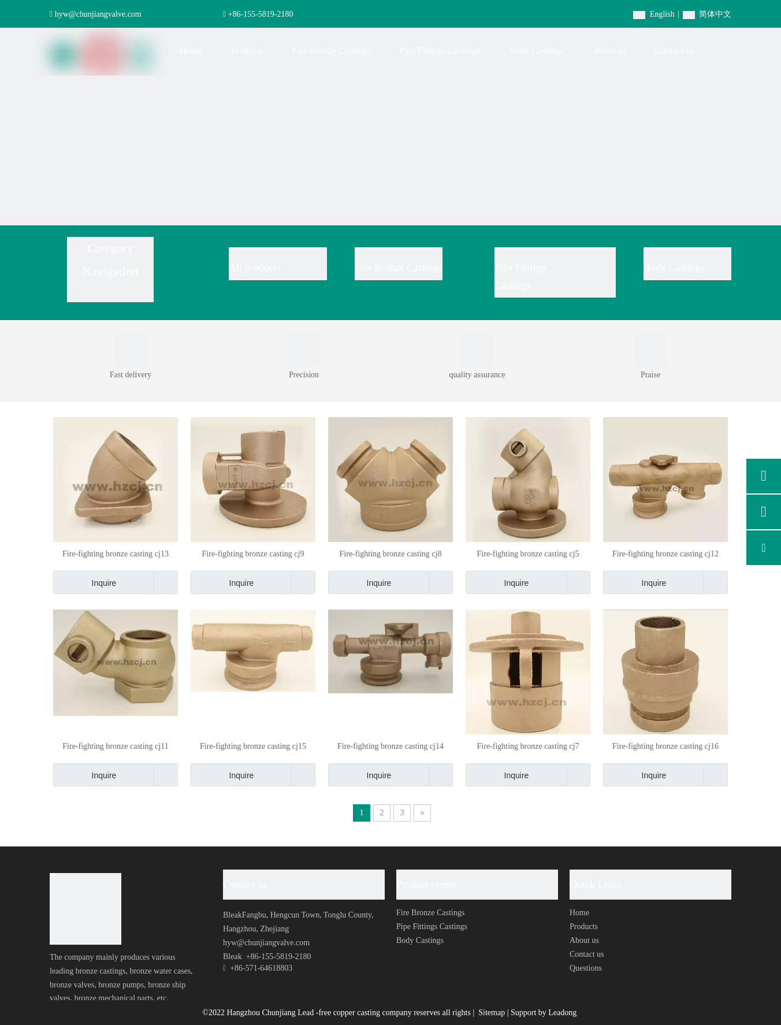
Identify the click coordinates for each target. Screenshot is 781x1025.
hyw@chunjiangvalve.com (98, 14)
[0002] (650, 351)
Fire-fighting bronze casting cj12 (665, 553)
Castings (512, 285)
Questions (586, 968)
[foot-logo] (85, 909)
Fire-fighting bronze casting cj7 (528, 746)
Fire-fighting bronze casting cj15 (253, 746)
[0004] (477, 351)
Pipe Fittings (522, 267)
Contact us (587, 954)
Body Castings (674, 267)
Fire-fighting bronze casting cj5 (528, 553)
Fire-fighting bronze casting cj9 (253, 553)
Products (584, 926)
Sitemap (492, 1012)
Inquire (84, 582)
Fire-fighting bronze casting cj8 (391, 553)
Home (579, 912)
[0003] (304, 351)
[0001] (130, 351)
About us (584, 940)
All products (255, 267)
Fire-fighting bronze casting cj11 (115, 746)
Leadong (562, 1012)
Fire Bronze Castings (398, 267)
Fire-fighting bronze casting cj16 (665, 746)
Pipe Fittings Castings (431, 926)
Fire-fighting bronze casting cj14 (390, 746)
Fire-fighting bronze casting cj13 (115, 553)
